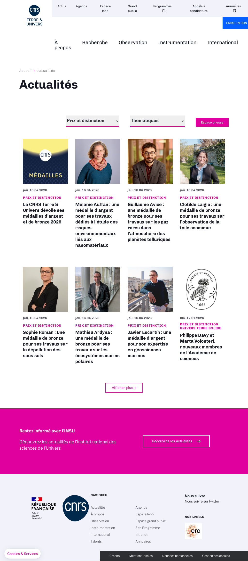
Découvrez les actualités (172, 441)
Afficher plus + (124, 388)
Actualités (98, 507)
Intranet (141, 534)
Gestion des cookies (216, 556)
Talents (96, 541)
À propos (62, 45)
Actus (61, 6)
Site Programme (147, 528)
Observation (133, 42)
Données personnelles (177, 556)
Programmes (162, 6)
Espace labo (105, 8)
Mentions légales (141, 556)
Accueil (25, 71)
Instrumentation (177, 42)
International (222, 42)
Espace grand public (150, 521)
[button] (22, 554)
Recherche (95, 42)
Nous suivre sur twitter (202, 501)
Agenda (81, 6)
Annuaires (143, 541)
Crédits (114, 556)
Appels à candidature (199, 8)
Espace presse (212, 122)
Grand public (132, 8)
